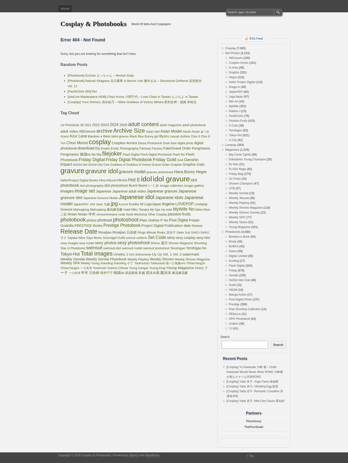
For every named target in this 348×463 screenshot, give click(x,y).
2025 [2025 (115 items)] (123, 125)
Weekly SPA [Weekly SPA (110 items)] (70, 263)
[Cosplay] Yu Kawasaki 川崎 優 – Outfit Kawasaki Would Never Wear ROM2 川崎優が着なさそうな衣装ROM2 (254, 371)
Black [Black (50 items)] (133, 136)
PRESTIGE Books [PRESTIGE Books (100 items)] (88, 226)
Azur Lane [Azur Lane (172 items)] (78, 136)
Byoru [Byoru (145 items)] (164, 136)
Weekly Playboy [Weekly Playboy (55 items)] (138, 259)
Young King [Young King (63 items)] (157, 268)
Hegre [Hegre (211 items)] (201, 172)
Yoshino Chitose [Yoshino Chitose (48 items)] (117, 268)
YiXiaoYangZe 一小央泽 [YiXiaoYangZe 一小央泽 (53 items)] (76, 268)
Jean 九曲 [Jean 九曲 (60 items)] (103, 204)
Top (251, 456)
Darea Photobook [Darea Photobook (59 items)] (150, 143)
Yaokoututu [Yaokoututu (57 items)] (141, 263)
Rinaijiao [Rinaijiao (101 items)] (105, 232)
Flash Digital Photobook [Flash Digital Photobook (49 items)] (156, 154)
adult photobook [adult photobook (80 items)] (194, 125)
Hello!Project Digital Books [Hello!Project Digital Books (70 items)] (79, 180)
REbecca (235, 314)
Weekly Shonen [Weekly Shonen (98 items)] (162, 259)
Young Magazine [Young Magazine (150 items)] (180, 268)
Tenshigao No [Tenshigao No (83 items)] (196, 248)
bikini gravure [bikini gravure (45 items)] (120, 136)
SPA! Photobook (239, 319)
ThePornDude (253, 427)
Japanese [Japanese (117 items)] (103, 191)
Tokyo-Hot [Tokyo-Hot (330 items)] (70, 254)
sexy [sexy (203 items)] (171, 237)
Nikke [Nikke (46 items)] (199, 209)
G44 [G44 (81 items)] (180, 160)
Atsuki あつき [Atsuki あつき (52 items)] (200, 131)
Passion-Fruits (238, 120)
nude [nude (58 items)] (121, 214)
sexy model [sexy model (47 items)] (86, 243)
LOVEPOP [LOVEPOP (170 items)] (184, 204)
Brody (232, 241)
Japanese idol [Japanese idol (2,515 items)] (136, 197)
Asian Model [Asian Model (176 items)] (171, 131)
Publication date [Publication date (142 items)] (178, 225)
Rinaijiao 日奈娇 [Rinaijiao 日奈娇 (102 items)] (124, 232)
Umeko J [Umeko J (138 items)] (121, 254)
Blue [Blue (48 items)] (141, 136)
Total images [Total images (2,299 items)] (97, 253)
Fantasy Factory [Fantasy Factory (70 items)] (150, 148)
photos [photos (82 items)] (92, 220)
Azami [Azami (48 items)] (64, 136)
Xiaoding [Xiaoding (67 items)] (107, 263)
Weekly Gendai (238, 193)
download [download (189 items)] (86, 148)
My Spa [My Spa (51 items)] (155, 209)
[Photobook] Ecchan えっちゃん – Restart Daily (101, 75)
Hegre (233, 77)
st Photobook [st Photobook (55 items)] (76, 248)
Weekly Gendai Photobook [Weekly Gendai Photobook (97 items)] (106, 259)
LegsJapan (236, 96)
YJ (230, 328)
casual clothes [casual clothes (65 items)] (180, 136)
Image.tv (234, 87)
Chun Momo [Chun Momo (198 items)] (77, 143)
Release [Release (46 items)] (197, 226)
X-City (233, 140)
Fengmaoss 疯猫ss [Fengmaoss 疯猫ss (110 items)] (75, 154)
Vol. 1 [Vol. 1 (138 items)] (167, 254)
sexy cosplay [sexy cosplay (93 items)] (186, 238)
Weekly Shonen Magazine (245, 207)
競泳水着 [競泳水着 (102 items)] (153, 273)
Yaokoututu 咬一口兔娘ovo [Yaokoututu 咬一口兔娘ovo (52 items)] (167, 263)
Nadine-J (234, 111)
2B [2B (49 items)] (82, 125)
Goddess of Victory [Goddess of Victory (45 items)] (138, 164)
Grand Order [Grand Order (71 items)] (161, 164)
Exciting (234, 261)
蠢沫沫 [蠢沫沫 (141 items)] (165, 273)
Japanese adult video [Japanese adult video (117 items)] (129, 191)
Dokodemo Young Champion (247, 159)
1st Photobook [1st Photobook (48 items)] (69, 125)
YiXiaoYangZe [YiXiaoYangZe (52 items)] (195, 263)
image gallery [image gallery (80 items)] (194, 185)
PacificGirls (236, 116)
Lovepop (230, 145)
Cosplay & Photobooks (93, 24)
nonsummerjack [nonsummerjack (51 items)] (106, 214)
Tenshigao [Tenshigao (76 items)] (177, 248)
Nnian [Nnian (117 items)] (72, 214)
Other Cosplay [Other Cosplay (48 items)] (157, 214)
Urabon (233, 323)
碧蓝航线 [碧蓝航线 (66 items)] (131, 273)
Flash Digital (237, 265)
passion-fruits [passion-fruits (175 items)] (179, 214)
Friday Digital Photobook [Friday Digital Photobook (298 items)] (129, 159)
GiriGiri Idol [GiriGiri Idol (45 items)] (80, 164)
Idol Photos (232, 53)
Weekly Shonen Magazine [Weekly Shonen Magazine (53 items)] (192, 259)
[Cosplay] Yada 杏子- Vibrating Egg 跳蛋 (252, 386)
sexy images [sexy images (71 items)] (69, 243)
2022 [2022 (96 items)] (96, 125)
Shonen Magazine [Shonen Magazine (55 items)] (180, 243)
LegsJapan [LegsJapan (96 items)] (153, 204)
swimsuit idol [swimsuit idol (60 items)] (112, 248)
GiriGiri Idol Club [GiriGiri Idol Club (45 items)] (98, 164)
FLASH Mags (237, 169)
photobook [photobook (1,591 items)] (73, 220)
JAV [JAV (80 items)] (92, 204)
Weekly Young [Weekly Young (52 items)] (90, 263)
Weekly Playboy (239, 203)
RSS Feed (256, 38)
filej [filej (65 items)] (99, 154)
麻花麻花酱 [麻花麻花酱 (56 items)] (180, 273)
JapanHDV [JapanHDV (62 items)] (81, 204)
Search (225, 337)
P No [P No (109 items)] (164, 220)
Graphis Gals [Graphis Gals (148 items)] (193, 164)
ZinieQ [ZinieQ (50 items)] (199, 268)
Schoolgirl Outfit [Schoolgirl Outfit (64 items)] (114, 238)
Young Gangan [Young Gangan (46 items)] (138, 268)
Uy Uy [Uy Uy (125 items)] (157, 254)
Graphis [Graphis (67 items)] (176, 164)
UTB (232, 188)
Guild (232, 285)
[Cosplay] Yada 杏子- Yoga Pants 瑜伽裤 (252, 381)
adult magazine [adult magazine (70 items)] (170, 125)
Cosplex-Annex (238, 62)
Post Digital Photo (240, 299)
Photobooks (232, 232)
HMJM (233, 290)
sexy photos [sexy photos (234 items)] (106, 243)
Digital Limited (238, 256)
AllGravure (236, 58)
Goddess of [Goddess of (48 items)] (117, 164)
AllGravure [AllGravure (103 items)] (87, 131)
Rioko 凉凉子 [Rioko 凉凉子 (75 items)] (166, 232)
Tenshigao (235, 130)
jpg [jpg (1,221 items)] (114, 203)
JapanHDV (236, 91)
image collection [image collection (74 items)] (171, 185)
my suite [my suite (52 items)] (166, 209)
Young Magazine (239, 227)
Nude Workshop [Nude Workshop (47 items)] (136, 214)
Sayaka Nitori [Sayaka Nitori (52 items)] (77, 238)
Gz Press (235, 178)
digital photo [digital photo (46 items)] (185, 143)
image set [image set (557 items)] (85, 190)
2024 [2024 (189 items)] (114, 124)
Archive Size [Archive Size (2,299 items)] (129, 131)
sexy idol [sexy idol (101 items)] (203, 238)
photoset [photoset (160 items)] (104, 220)
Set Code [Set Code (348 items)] (157, 237)
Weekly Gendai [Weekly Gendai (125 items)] (72, 259)
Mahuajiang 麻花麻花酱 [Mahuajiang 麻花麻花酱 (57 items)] (106, 209)
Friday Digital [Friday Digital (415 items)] (92, 159)
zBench (134, 455)
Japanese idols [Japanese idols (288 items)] (169, 197)
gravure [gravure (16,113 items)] (72, 171)
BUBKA (234, 246)
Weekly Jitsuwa (239, 198)
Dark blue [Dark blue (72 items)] (170, 143)
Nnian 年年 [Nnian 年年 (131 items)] (87, 214)
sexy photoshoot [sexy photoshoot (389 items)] (133, 242)
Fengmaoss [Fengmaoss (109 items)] (201, 148)
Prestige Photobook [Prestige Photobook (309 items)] (122, 225)
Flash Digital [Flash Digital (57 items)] (131, 154)
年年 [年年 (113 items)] (84, 273)
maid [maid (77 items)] (126, 209)
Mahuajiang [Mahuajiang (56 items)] (81, 209)
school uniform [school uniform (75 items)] (136, 238)
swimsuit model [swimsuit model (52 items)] (132, 248)
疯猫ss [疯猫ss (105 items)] (119, 273)
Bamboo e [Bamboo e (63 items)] (95, 136)
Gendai (233, 275)
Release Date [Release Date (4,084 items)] (78, 231)
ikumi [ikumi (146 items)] (133, 185)
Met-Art (233, 101)
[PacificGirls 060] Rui (82, 91)
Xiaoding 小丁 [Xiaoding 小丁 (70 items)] (123, 263)
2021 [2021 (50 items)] (88, 125)
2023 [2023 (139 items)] (105, 125)
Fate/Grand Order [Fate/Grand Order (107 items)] (177, 148)
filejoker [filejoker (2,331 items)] (112, 153)
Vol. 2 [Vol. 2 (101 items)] (177, 254)
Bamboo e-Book (239, 236)
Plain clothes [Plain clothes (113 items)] (149, 220)
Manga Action (237, 294)
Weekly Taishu (238, 222)
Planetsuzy (253, 421)
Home (65, 9)
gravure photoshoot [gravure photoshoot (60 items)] (159, 172)
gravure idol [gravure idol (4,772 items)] (101, 171)
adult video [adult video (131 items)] (69, 131)
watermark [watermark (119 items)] (190, 254)
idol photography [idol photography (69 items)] (91, 185)
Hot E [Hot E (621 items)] (134, 179)
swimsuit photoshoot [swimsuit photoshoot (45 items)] (156, 248)
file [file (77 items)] (94, 154)
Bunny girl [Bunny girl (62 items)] (152, 136)
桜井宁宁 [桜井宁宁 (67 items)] (106, 273)
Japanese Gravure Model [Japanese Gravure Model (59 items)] (100, 198)
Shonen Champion (241, 183)
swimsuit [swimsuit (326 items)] (94, 247)
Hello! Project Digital (242, 82)
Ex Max (234, 164)
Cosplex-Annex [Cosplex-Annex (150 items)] (124, 143)
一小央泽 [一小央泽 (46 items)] (74, 273)
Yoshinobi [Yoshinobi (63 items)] (99, 268)
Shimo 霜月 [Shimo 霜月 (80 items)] (159, 243)
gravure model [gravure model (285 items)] (132, 171)
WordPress (152, 455)
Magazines (232, 149)
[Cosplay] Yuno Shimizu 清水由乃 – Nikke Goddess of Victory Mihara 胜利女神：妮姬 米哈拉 (132, 102)
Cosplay (230, 48)
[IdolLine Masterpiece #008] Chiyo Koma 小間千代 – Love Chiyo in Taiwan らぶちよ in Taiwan (133, 97)
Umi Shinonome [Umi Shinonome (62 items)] (140, 254)
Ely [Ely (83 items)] (97, 148)
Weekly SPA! (237, 217)
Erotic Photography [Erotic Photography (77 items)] (124, 148)
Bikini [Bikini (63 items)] (107, 136)
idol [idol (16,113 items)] (146, 179)
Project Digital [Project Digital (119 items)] (152, 226)
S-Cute (233, 125)
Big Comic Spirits (240, 154)
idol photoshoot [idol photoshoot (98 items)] (116, 185)
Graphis (234, 72)
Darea (233, 251)
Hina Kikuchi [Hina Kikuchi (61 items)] (107, 180)
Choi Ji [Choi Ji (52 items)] (195, 136)
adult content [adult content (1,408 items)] (143, 124)
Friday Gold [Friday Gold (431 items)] (164, 159)
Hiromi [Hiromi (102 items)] (122, 180)
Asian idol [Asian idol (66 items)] (153, 131)
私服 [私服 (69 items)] (142, 273)
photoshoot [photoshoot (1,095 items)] (125, 220)
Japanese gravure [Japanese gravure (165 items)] (162, 191)
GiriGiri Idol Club (239, 280)
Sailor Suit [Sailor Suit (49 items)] (183, 232)
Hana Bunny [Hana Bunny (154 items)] (184, 172)
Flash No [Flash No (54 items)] (179, 154)
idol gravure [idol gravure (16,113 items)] (171, 179)
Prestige (234, 304)
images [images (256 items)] (67, 191)
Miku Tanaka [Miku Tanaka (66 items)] (140, 209)
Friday (233, 270)
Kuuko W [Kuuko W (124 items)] (136, 204)
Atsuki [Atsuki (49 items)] (186, 131)
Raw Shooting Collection (245, 309)
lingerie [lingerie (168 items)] (168, 204)
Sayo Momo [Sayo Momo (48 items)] (94, 238)
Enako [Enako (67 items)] (105, 148)
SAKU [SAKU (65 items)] (195, 232)
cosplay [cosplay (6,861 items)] (100, 142)
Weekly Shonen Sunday (244, 212)
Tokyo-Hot (235, 135)
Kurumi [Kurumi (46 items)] (123, 204)
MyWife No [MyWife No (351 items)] (183, 209)
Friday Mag (236, 174)
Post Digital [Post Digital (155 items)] (178, 220)
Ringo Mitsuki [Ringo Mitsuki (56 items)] (147, 232)
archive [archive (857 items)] (104, 131)
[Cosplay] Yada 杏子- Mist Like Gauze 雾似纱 (255, 401)
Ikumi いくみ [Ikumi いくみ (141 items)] (148, 185)
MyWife (234, 106)
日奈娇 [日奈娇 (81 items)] (94, 273)
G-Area (233, 67)
